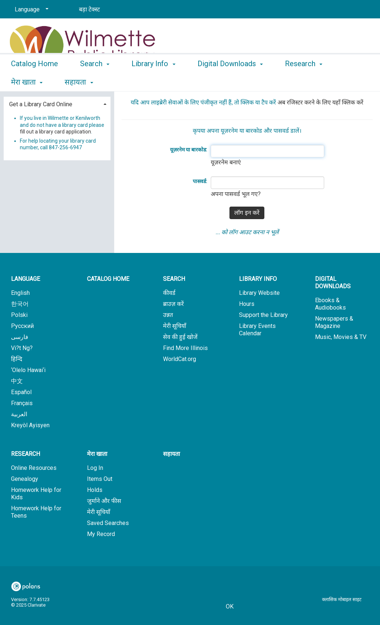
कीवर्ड (169, 292)
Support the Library (263, 314)
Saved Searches (108, 522)
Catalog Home (34, 80)
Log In (95, 467)
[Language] (30, 9)
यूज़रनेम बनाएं (226, 162)
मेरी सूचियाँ (174, 325)
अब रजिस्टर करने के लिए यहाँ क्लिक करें (320, 102)
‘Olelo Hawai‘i (28, 370)
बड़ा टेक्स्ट (89, 9)
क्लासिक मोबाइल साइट (342, 599)
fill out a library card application (55, 132)
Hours (246, 303)
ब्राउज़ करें (173, 303)
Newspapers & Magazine (334, 322)
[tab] (57, 103)
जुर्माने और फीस (104, 500)
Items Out (99, 478)
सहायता (171, 453)
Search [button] (94, 80)
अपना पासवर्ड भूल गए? (236, 193)
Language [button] (25, 278)
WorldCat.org (179, 359)
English (20, 292)
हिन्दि (16, 359)
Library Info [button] (153, 80)
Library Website (259, 292)
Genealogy (24, 478)
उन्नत (168, 314)
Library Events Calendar (257, 329)
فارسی (19, 336)
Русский (22, 325)
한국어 (20, 303)
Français (22, 403)
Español (21, 392)
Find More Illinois (185, 347)
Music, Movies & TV (340, 336)
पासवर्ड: (200, 181)
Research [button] (25, 453)
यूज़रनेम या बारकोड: (188, 150)
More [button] (299, 82)
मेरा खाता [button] (97, 453)
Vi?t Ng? (22, 347)
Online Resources (34, 467)
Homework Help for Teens (36, 512)
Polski (19, 314)
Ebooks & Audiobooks (330, 304)
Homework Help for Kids (36, 493)
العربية (19, 414)
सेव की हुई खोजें (180, 336)
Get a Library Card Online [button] (40, 104)
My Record (101, 534)
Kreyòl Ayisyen (30, 425)
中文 (17, 381)
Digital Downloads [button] (230, 80)
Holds (94, 489)
